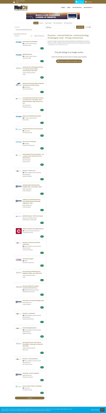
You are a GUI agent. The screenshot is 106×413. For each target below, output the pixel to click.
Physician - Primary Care (29, 170)
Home (63, 7)
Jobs (68, 7)
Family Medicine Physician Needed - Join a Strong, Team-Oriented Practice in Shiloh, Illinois (33, 155)
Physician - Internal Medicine (30, 358)
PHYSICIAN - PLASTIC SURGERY (31, 373)
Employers (88, 2)
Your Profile (77, 7)
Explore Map (48, 23)
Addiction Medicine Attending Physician (33, 228)
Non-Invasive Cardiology (29, 141)
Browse (41, 23)
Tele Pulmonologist (28, 258)
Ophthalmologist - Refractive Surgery (33, 216)
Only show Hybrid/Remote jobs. (24, 29)
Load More (29, 398)
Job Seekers (79, 2)
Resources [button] (87, 7)
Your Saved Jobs (68, 23)
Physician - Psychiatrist (29, 313)
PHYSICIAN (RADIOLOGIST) (30, 328)
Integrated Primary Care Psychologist (33, 128)
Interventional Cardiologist (30, 41)
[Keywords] (29, 27)
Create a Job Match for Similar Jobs (69, 61)
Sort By (16, 35)
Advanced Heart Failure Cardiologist (32, 386)
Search (35, 23)
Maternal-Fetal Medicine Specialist (32, 116)
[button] (88, 27)
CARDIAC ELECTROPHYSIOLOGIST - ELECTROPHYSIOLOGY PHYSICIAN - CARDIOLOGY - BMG (32, 201)
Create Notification (39, 35)
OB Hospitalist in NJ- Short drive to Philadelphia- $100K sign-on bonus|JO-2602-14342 (33, 344)
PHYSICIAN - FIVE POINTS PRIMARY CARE (33, 300)
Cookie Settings (95, 410)
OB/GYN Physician (27, 54)
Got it (102, 410)
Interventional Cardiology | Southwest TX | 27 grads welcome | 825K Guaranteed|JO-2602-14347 (33, 68)
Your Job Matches (57, 23)
